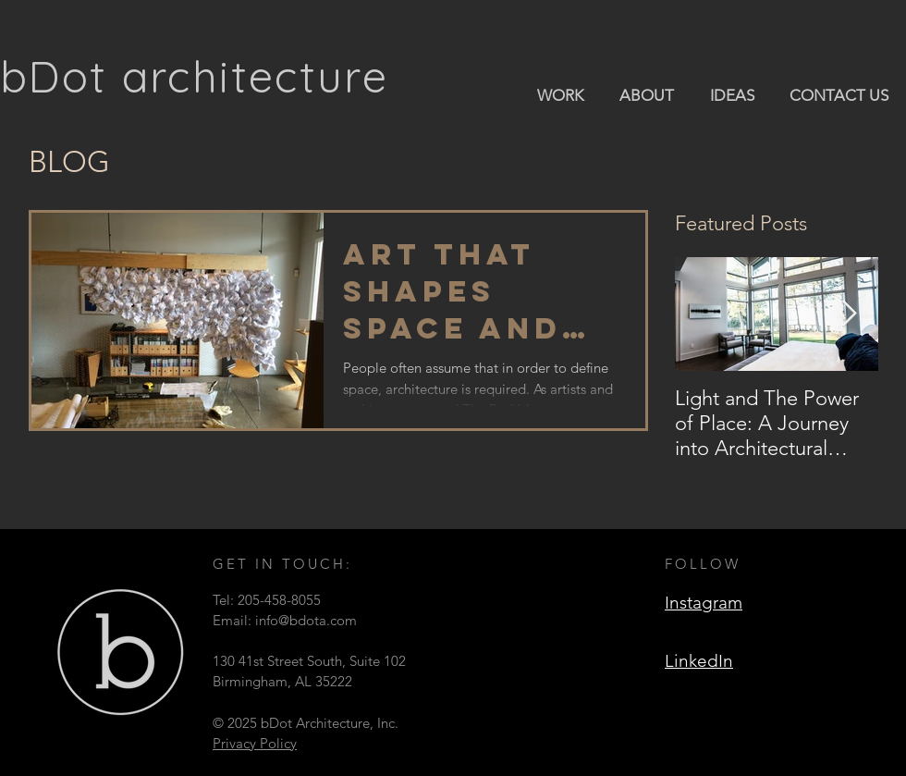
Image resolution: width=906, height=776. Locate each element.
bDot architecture (194, 76)
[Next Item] (848, 314)
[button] (560, 94)
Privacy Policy (255, 743)
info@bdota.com (306, 620)
